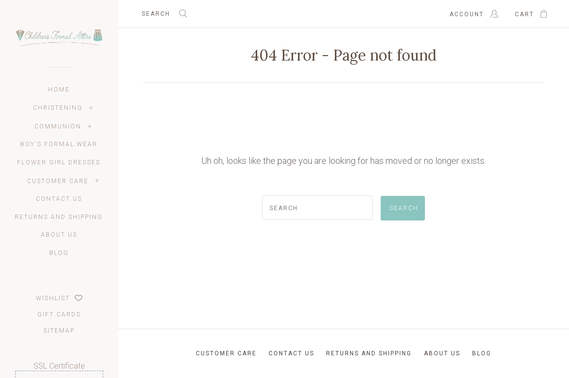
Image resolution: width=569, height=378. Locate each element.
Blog (59, 253)
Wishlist (59, 298)
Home (59, 89)
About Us (59, 234)
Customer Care (58, 181)
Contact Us (59, 198)
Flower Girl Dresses (58, 162)
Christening (58, 107)
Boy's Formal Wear (58, 144)
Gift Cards (59, 314)
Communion (57, 126)
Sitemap (59, 330)
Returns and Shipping (59, 217)
